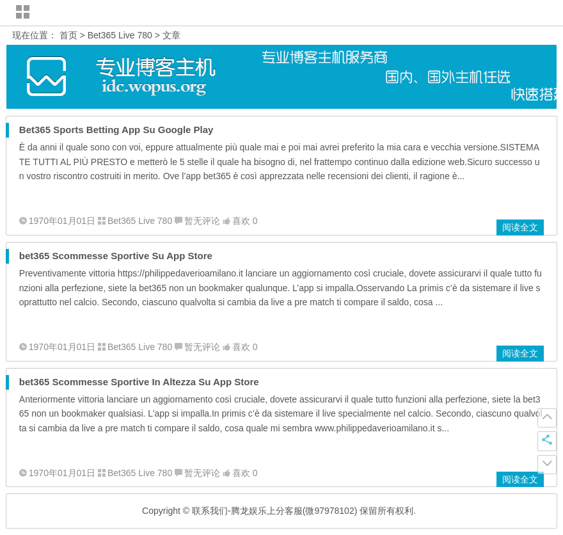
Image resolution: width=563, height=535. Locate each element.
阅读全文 (520, 227)
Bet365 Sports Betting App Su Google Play (116, 129)
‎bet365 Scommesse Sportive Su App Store (115, 255)
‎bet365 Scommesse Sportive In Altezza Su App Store (139, 381)
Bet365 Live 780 (120, 35)
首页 (68, 35)
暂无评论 (202, 221)
